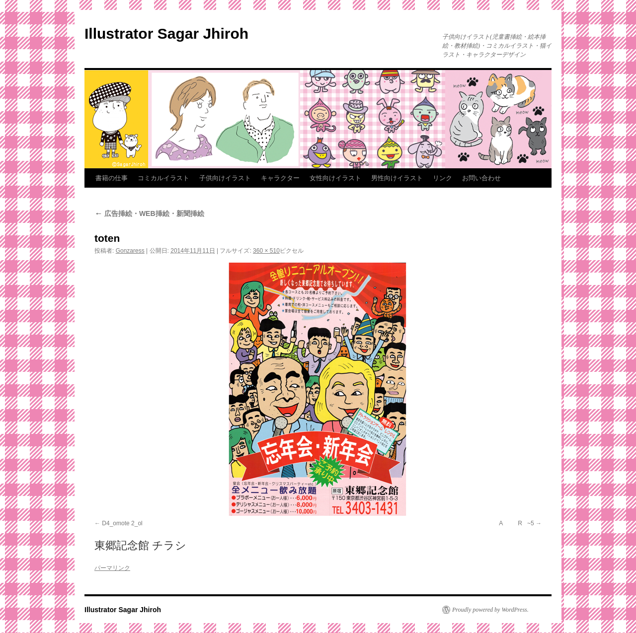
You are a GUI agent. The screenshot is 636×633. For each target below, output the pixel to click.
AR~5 (514, 523)
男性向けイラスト (397, 178)
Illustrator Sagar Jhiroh (166, 33)
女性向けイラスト (335, 178)
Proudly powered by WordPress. (490, 609)
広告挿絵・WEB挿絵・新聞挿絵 (149, 213)
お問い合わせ (481, 178)
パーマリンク (112, 567)
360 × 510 (266, 250)
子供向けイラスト (225, 178)
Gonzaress (130, 250)
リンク (442, 178)
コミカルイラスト (163, 178)
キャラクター (280, 178)
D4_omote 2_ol (122, 523)
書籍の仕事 (111, 178)
